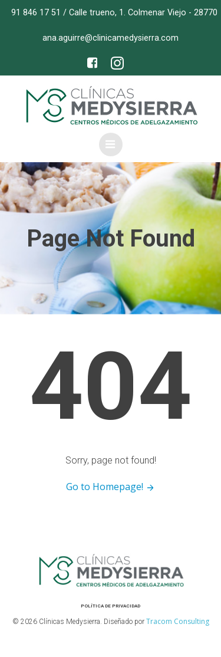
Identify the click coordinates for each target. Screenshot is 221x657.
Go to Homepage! (110, 486)
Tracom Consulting (177, 621)
